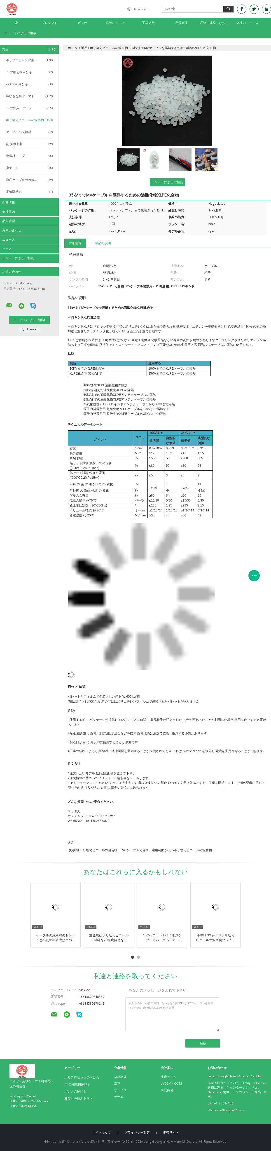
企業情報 (8, 202)
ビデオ (82, 23)
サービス (120, 1090)
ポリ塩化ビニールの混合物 (29, 120)
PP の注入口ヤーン (29, 108)
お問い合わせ (11, 230)
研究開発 (167, 1090)
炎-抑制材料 (29, 144)
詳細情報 (75, 243)
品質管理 (181, 23)
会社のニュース (247, 23)
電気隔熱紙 (29, 192)
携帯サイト (171, 1132)
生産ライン (169, 1077)
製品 (29, 49)
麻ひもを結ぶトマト (29, 96)
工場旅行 (148, 23)
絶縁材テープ (29, 156)
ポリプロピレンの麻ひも (29, 60)
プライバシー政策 (137, 1132)
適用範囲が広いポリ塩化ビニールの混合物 (182, 850)
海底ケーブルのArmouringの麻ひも (30, 180)
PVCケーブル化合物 (135, 850)
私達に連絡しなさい (214, 23)
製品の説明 (103, 243)
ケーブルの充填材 (29, 132)
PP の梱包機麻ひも (29, 72)
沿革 (117, 1083)
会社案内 (8, 211)
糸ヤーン (29, 168)
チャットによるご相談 (20, 33)
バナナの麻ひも (29, 84)
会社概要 (120, 1077)
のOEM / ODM (171, 1083)
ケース (7, 249)
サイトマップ (101, 1132)
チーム (119, 1096)
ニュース (8, 239)
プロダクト (49, 23)
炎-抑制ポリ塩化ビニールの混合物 (93, 850)
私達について (115, 23)
